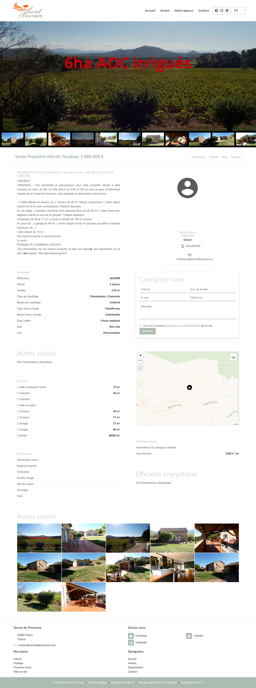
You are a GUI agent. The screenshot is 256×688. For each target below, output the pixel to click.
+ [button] (140, 355)
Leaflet (235, 424)
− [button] (140, 360)
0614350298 (193, 246)
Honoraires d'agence (123, 682)
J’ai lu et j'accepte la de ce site (177, 325)
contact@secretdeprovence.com (37, 645)
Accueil (26, 11)
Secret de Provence (27, 627)
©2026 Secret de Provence (68, 682)
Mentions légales (97, 682)
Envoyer (147, 331)
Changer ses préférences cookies (157, 682)
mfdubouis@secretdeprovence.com (197, 259)
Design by (191, 682)
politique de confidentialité (183, 325)
